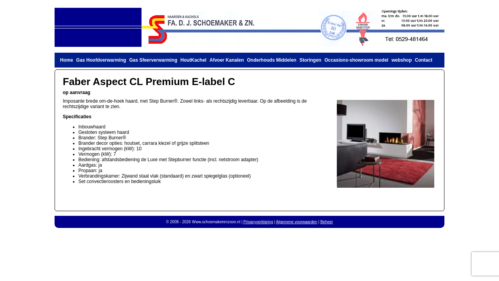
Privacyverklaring (258, 222)
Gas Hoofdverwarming (101, 60)
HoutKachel (193, 60)
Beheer (326, 222)
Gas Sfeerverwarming (153, 60)
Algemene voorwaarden (296, 222)
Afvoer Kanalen (226, 60)
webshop (401, 60)
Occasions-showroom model (356, 60)
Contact (423, 60)
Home (66, 60)
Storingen (310, 60)
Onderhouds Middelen (272, 60)
